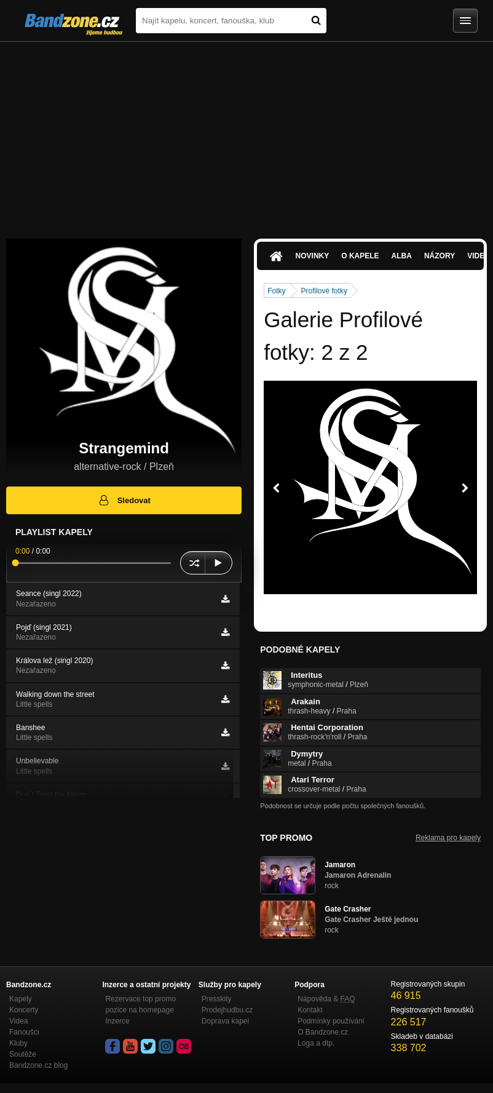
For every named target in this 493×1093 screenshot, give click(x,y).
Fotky (276, 291)
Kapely (20, 999)
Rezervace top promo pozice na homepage (140, 1004)
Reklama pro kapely (448, 837)
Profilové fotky (324, 291)
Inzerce (117, 1021)
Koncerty (23, 1010)
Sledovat (124, 500)
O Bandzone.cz (323, 1032)
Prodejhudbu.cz (227, 1010)
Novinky (312, 256)
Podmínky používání (331, 1021)
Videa (18, 1021)
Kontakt (310, 1010)
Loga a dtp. (316, 1043)
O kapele (360, 256)
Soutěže (22, 1054)
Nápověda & (326, 999)
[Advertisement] (246, 134)
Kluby (18, 1043)
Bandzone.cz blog (38, 1065)
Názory (439, 256)
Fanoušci (24, 1032)
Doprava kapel (225, 1021)
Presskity (217, 999)
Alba (402, 256)
